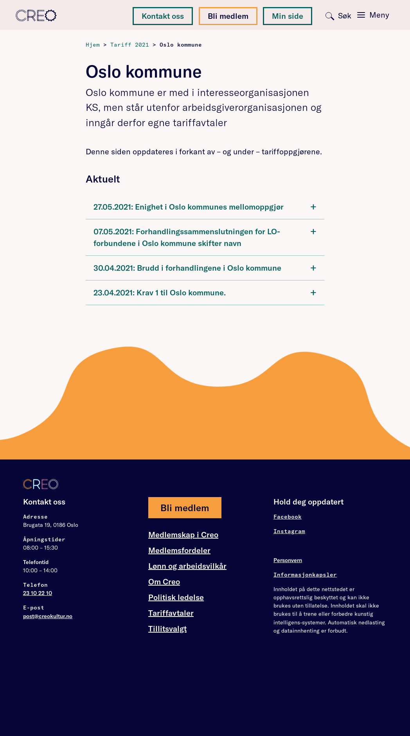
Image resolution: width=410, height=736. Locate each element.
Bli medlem (228, 16)
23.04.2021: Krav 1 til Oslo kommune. (205, 292)
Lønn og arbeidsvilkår (187, 566)
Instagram (289, 531)
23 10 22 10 (37, 593)
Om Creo (164, 581)
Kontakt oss (163, 16)
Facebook (287, 516)
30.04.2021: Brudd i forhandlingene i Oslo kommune (205, 267)
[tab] (205, 207)
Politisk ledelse (176, 597)
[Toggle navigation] (373, 15)
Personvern (287, 560)
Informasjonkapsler (305, 574)
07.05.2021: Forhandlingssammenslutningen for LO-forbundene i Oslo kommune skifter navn (205, 236)
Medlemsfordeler (179, 550)
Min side (287, 16)
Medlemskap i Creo (183, 534)
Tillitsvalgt (167, 628)
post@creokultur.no (47, 616)
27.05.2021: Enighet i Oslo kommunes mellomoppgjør (205, 206)
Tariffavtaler (171, 613)
